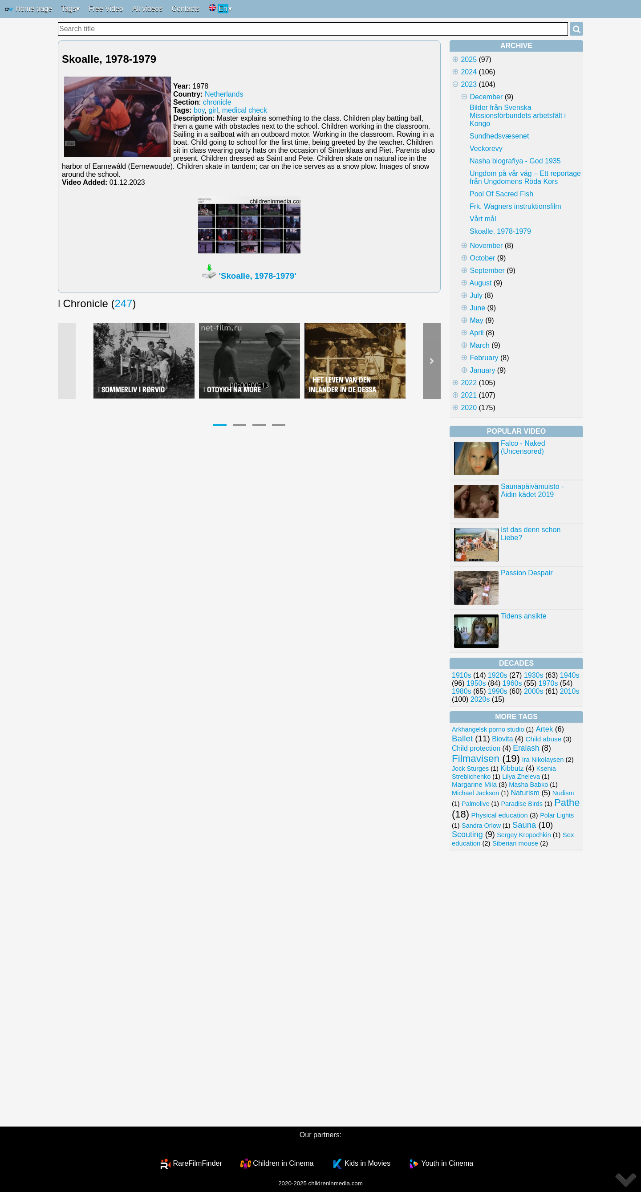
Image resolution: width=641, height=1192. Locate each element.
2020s (480, 699)
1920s (497, 675)
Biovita (502, 739)
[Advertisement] (516, 988)
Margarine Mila (474, 784)
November (486, 245)
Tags (68, 8)
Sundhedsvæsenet (499, 136)
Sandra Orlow (481, 825)
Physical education (499, 815)
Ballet (462, 738)
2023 (469, 84)
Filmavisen (475, 758)
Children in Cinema (283, 1163)
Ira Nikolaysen (543, 759)
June (477, 308)
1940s (570, 675)
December (486, 97)
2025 (469, 59)
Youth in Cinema (447, 1163)
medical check (244, 110)
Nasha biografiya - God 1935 (515, 161)
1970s (548, 683)
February (484, 358)
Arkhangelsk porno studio (488, 729)
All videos (147, 8)
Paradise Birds (522, 803)
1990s (497, 691)
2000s (534, 691)
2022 (469, 382)
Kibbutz (511, 768)
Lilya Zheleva (521, 776)
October (482, 258)
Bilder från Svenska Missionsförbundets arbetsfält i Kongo (518, 115)
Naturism (525, 793)
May (476, 320)
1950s (476, 683)
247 (124, 303)
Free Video (106, 8)
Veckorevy (486, 148)
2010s (570, 691)
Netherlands (224, 94)
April (477, 333)
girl (213, 110)
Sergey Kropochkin (524, 834)
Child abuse (544, 739)
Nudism (563, 793)
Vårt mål (483, 219)
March (479, 345)
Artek (544, 729)
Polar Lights (557, 815)
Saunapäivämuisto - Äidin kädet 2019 (532, 490)
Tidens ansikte (524, 616)
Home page (28, 9)
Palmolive (475, 803)
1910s (461, 675)
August (481, 283)
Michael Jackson (475, 793)
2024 (469, 72)
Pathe (567, 802)
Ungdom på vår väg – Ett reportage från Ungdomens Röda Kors (525, 177)
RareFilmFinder (197, 1163)
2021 (469, 395)
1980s (461, 691)
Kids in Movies (367, 1163)
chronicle (217, 102)
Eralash (526, 748)
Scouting (467, 834)
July (476, 295)
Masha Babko (528, 784)
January (482, 370)
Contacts (185, 8)
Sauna (524, 825)
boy (199, 110)
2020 (469, 407)
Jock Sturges (470, 768)
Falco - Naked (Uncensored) (523, 447)
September (487, 270)
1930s (534, 675)
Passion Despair (527, 573)
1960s (512, 683)
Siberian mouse (515, 843)
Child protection (476, 748)
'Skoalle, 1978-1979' (257, 276)
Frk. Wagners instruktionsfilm (515, 206)
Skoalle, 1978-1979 (500, 231)
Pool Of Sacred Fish (501, 194)
